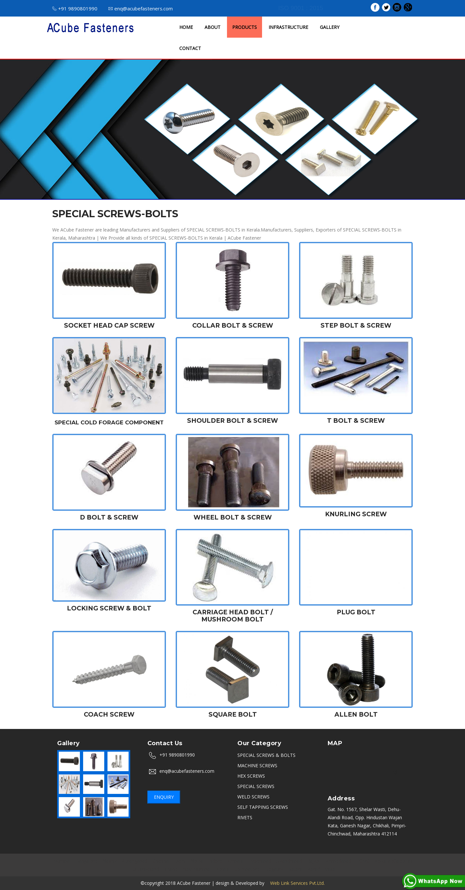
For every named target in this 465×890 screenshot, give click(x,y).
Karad (314, 869)
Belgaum (274, 869)
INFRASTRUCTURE (288, 27)
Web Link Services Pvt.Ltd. (295, 883)
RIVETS (244, 817)
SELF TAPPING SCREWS (262, 807)
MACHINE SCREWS (257, 765)
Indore (215, 861)
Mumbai (61, 861)
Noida (197, 861)
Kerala (222, 869)
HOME (186, 27)
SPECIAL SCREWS (255, 786)
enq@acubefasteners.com (140, 8)
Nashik (110, 861)
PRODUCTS (244, 27)
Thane (171, 869)
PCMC (363, 861)
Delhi (180, 861)
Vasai (330, 869)
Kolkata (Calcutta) (393, 861)
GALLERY (329, 27)
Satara (295, 869)
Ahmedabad (338, 861)
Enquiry (164, 797)
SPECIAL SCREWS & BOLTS (266, 755)
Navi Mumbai (197, 869)
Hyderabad (259, 861)
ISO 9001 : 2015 (300, 8)
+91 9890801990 (74, 8)
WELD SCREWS (253, 797)
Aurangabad (134, 861)
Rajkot (314, 861)
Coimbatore (246, 869)
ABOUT (212, 27)
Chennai (161, 861)
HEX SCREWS (251, 776)
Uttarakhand (146, 869)
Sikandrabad (289, 861)
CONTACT (190, 48)
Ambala (235, 861)
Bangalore (86, 861)
